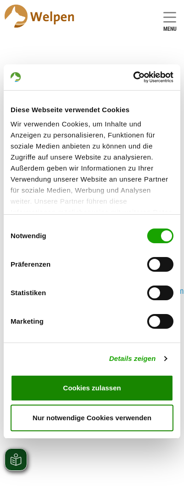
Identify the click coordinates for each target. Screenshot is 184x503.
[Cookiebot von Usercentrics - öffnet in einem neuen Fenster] (133, 77)
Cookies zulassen (92, 388)
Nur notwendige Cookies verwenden (92, 418)
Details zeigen (132, 358)
